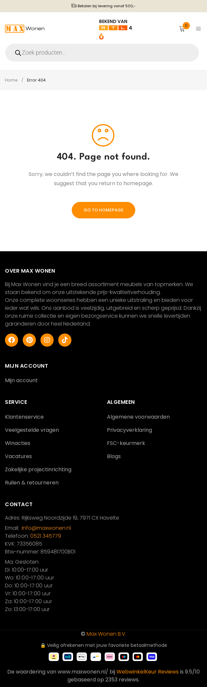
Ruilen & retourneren (32, 482)
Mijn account (21, 380)
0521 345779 (45, 536)
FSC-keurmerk (126, 443)
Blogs (114, 456)
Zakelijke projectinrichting (38, 469)
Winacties (17, 443)
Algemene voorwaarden (138, 417)
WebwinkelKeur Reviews (147, 671)
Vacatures (18, 456)
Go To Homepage (103, 210)
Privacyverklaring (129, 430)
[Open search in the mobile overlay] (103, 52)
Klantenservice (24, 417)
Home (11, 80)
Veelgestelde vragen (32, 430)
